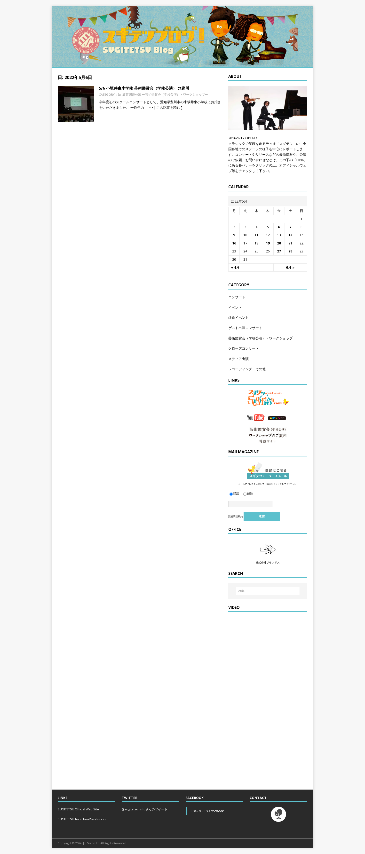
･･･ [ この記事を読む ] (163, 107)
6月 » (290, 267)
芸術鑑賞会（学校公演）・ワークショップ (260, 338)
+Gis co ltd (92, 843)
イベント (235, 307)
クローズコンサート (243, 348)
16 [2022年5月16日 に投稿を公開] (234, 243)
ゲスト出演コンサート (245, 327)
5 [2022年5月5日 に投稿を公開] (268, 227)
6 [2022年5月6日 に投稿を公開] (279, 227)
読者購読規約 (235, 516)
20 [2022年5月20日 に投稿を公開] (279, 243)
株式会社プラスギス (268, 562)
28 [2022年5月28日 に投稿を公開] (290, 251)
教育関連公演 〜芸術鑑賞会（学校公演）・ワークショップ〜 (165, 94)
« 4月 (235, 267)
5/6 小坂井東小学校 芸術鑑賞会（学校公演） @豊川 (144, 88)
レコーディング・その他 (247, 369)
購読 (234, 493)
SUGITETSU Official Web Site (78, 809)
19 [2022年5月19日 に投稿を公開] (268, 243)
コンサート (236, 297)
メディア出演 (238, 358)
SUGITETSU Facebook (207, 810)
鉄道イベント (238, 317)
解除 (248, 493)
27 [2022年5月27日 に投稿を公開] (279, 251)
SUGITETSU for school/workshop (82, 819)
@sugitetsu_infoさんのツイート (144, 809)
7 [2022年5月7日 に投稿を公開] (290, 227)
